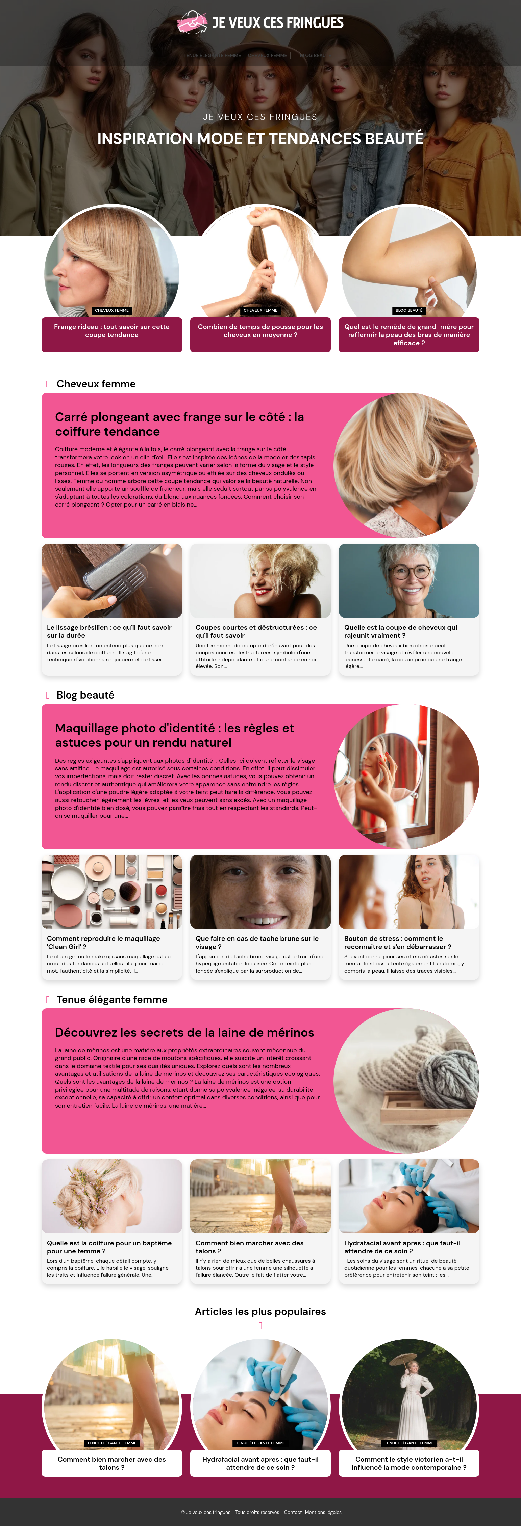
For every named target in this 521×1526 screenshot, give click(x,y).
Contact (293, 1512)
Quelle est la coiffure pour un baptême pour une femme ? (109, 1246)
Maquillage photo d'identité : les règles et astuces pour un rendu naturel (174, 735)
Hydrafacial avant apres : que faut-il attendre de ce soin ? (402, 1246)
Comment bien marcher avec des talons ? (250, 1246)
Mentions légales (323, 1512)
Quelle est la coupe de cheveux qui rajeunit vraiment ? (400, 631)
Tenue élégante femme (212, 55)
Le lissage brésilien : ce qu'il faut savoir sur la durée (109, 631)
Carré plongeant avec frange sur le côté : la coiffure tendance (179, 424)
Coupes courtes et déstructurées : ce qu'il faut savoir (256, 631)
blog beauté (315, 55)
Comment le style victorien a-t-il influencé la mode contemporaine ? (409, 1463)
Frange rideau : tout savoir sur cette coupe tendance (112, 330)
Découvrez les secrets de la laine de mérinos (184, 1032)
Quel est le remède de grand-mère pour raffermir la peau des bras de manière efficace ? (409, 334)
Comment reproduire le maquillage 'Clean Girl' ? (103, 942)
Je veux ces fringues (208, 1512)
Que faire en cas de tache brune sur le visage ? (257, 942)
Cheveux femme (267, 55)
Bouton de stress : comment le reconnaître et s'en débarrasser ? (397, 942)
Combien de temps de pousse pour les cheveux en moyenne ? (260, 330)
